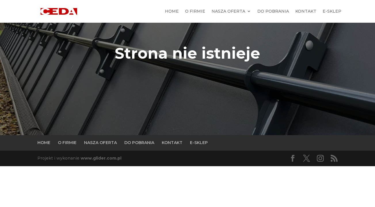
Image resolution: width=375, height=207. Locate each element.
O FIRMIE (195, 11)
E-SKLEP (332, 11)
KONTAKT (305, 11)
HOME (172, 11)
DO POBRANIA (273, 11)
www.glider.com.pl (101, 158)
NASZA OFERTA (228, 11)
